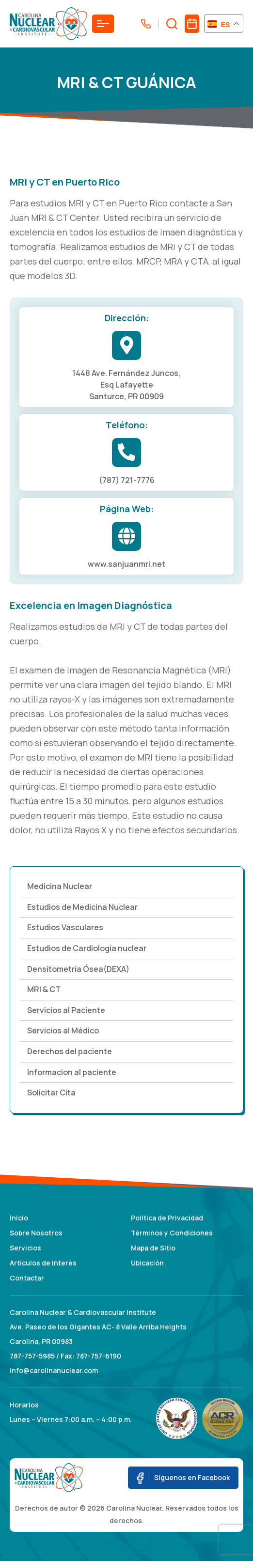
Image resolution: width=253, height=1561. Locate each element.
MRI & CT (44, 989)
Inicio (19, 1217)
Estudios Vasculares (65, 927)
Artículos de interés (43, 1262)
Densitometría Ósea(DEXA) (78, 969)
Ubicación (147, 1262)
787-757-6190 (98, 1355)
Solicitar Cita (51, 1092)
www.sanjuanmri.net (126, 564)
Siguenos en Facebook (183, 1478)
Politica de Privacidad (167, 1217)
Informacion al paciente (71, 1072)
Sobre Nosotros (36, 1232)
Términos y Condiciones (172, 1232)
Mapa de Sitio (153, 1247)
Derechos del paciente (69, 1051)
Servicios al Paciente (66, 1010)
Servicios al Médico (63, 1030)
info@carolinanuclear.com (54, 1370)
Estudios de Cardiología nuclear (86, 948)
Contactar (27, 1277)
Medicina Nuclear (59, 886)
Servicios (25, 1247)
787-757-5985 (32, 1355)
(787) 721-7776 (127, 480)
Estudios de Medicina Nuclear (82, 907)
